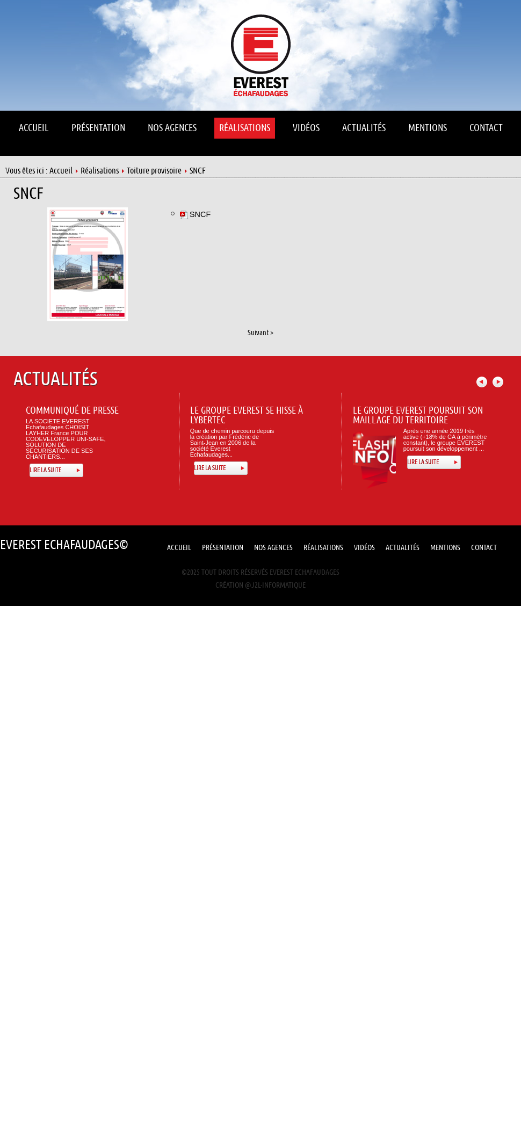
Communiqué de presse (72, 411)
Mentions (445, 548)
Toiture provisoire (154, 171)
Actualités (402, 548)
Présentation (222, 548)
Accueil (61, 171)
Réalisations (100, 171)
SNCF (28, 193)
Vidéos (364, 548)
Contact (484, 548)
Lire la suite (45, 470)
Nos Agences (273, 548)
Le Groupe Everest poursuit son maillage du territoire (418, 415)
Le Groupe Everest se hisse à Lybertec (246, 415)
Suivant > (260, 333)
